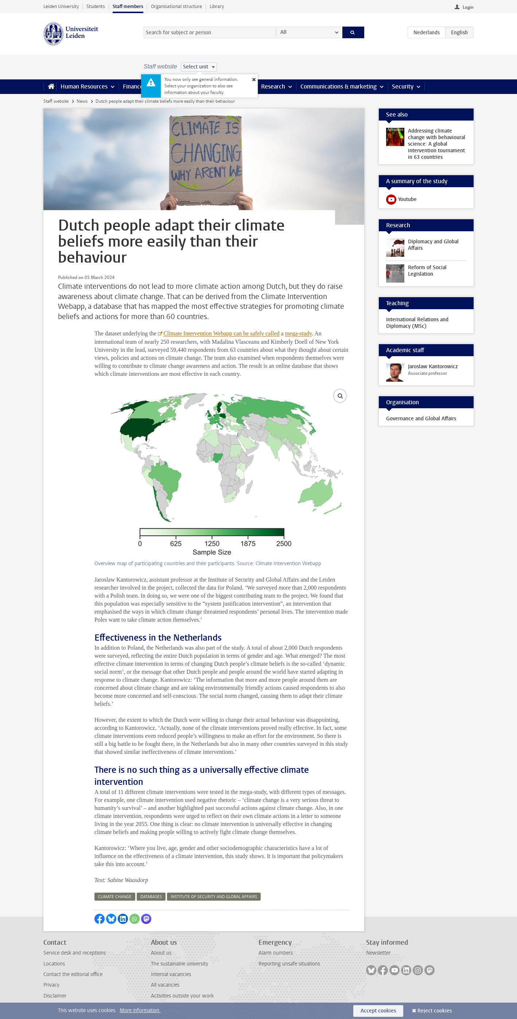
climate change (115, 897)
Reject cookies (434, 1010)
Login (468, 7)
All (283, 32)
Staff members (128, 6)
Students (95, 6)
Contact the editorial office (72, 974)
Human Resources (84, 86)
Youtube (401, 201)
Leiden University (61, 6)
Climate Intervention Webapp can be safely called (221, 333)
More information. (140, 1010)
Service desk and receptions (74, 952)
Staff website (56, 101)
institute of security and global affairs (214, 897)
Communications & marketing (338, 86)
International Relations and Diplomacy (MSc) (417, 323)
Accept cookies (378, 1010)
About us (161, 952)
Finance (133, 86)
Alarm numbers (275, 952)
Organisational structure (176, 6)
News (82, 101)
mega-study (298, 333)
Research (273, 86)
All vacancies (165, 984)
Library (217, 6)
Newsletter (378, 952)
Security (402, 86)
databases (151, 897)
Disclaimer (54, 995)
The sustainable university (179, 963)
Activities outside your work (182, 995)
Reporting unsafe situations (289, 963)
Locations (54, 963)
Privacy (51, 984)
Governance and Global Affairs (421, 418)
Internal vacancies (171, 974)
